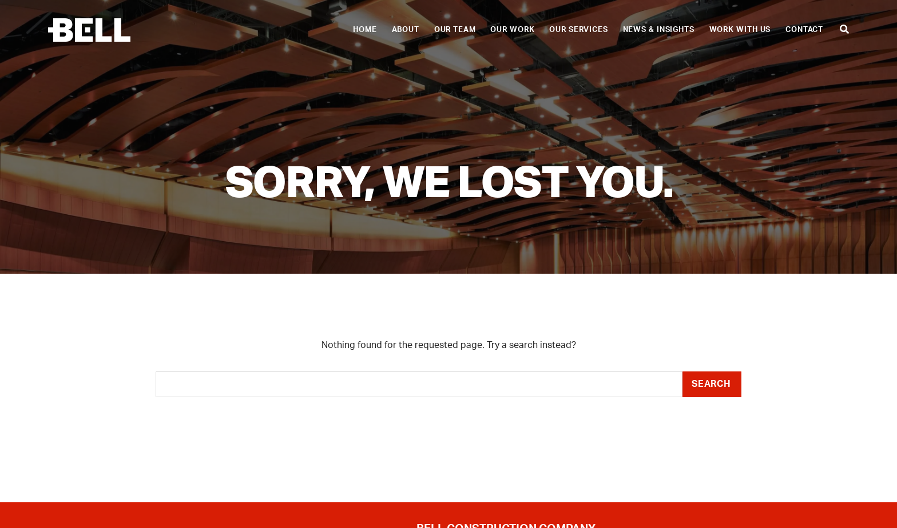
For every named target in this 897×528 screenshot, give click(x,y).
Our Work (512, 29)
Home (365, 29)
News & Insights (658, 29)
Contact (804, 29)
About (405, 29)
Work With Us (740, 29)
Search (711, 384)
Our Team (455, 29)
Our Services (578, 29)
